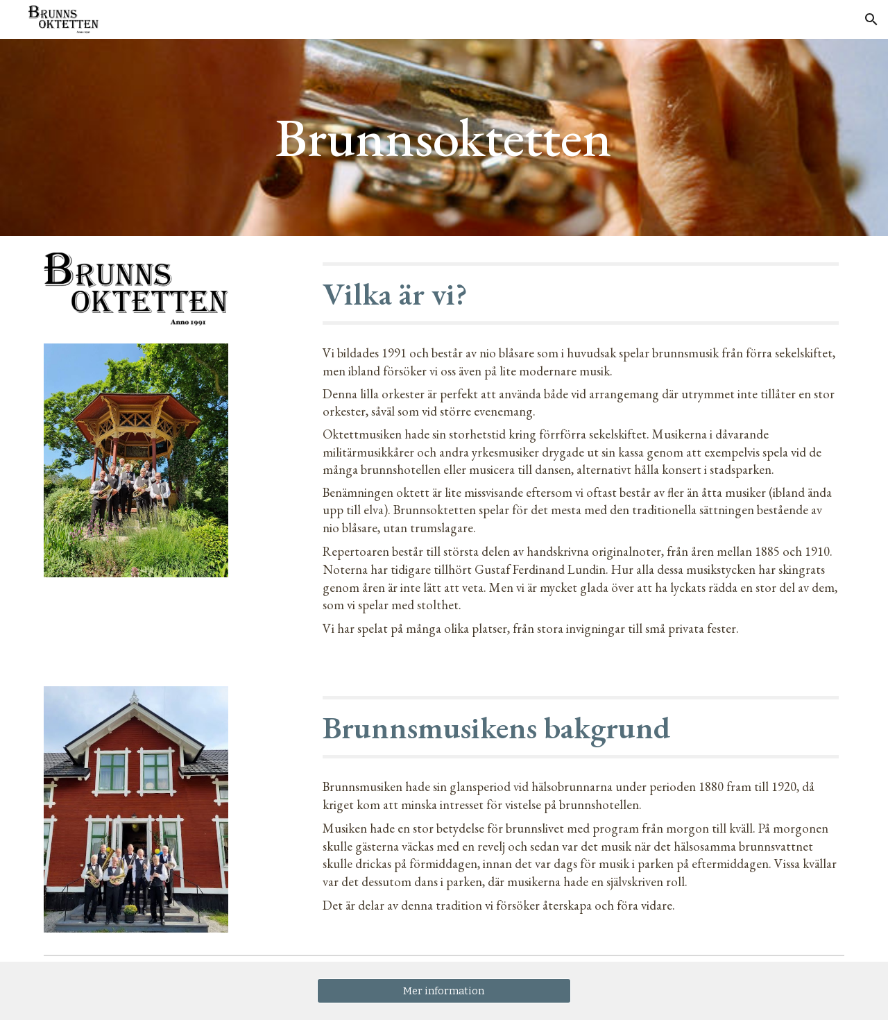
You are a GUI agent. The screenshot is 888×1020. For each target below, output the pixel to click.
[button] (871, 19)
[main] (444, 137)
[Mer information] (444, 990)
